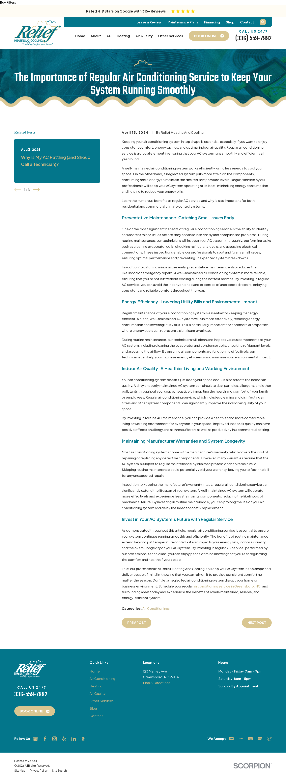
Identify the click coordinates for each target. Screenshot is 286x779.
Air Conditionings (156, 608)
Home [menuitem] (80, 36)
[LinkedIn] (73, 738)
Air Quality (97, 693)
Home (95, 671)
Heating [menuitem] (123, 36)
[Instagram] (54, 738)
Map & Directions (156, 683)
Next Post (256, 622)
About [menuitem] (96, 36)
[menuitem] (19, 770)
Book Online (34, 711)
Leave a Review (149, 22)
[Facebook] (45, 738)
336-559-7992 (30, 694)
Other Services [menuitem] (170, 36)
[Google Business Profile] (35, 738)
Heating (96, 686)
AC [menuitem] (108, 36)
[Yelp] (64, 738)
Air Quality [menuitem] (144, 36)
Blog (93, 708)
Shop (230, 22)
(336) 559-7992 (253, 38)
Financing (212, 22)
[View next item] (36, 189)
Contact (247, 22)
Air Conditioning (102, 678)
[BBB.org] (83, 738)
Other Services (102, 701)
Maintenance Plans (182, 22)
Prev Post (136, 622)
